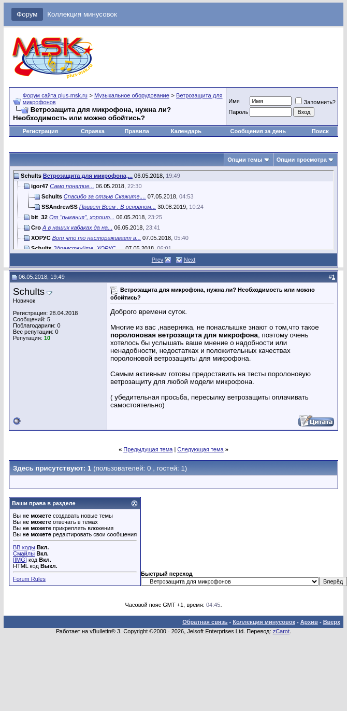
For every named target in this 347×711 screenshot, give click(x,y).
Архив (309, 622)
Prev (158, 260)
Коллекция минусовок (82, 14)
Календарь (186, 131)
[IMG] (20, 560)
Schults (29, 291)
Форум (27, 14)
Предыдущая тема (147, 449)
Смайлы (24, 553)
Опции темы (244, 160)
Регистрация (40, 131)
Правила (137, 131)
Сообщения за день (258, 131)
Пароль (238, 112)
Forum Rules (29, 579)
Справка (93, 131)
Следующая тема (200, 449)
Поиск (320, 131)
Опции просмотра (302, 160)
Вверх (331, 622)
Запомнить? (315, 102)
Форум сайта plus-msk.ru (55, 95)
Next (190, 260)
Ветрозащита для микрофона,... (88, 176)
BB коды (24, 547)
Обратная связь (204, 622)
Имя (233, 101)
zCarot (281, 631)
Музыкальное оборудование (131, 95)
